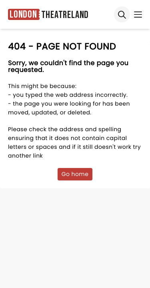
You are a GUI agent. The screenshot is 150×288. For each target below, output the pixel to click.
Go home (75, 174)
